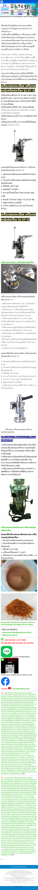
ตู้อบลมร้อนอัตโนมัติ (15, 702)
